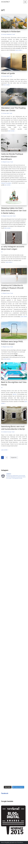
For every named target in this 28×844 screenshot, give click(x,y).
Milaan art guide (8, 73)
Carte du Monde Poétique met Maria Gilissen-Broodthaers (12, 156)
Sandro (15, 394)
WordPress (20, 842)
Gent (11, 216)
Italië (8, 76)
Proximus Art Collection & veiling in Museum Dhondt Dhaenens (12, 288)
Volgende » (14, 457)
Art (1, 34)
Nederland (9, 34)
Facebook (4, 793)
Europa (4, 34)
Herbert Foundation (6, 183)
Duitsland (5, 431)
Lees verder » (19, 50)
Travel (13, 34)
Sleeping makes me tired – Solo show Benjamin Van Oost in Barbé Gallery (13, 210)
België (4, 161)
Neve (2, 842)
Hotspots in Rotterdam (10, 31)
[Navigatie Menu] (25, 2)
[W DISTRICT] (5, 2)
